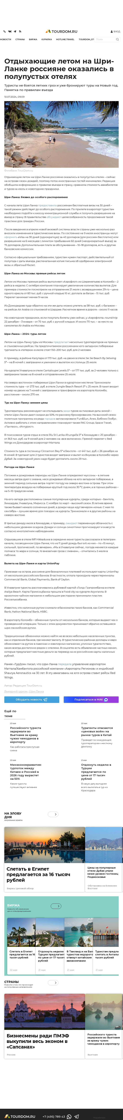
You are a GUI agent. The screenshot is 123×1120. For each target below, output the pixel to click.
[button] (56, 814)
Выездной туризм (15, 691)
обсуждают (53, 217)
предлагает (61, 342)
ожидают (71, 523)
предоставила (47, 205)
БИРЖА (33, 39)
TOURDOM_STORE (88, 39)
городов (49, 418)
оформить (10, 237)
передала (64, 664)
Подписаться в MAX (91, 700)
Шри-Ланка (36, 691)
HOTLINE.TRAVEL (65, 39)
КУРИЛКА (47, 39)
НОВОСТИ (5, 39)
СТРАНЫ (20, 39)
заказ (66, 410)
